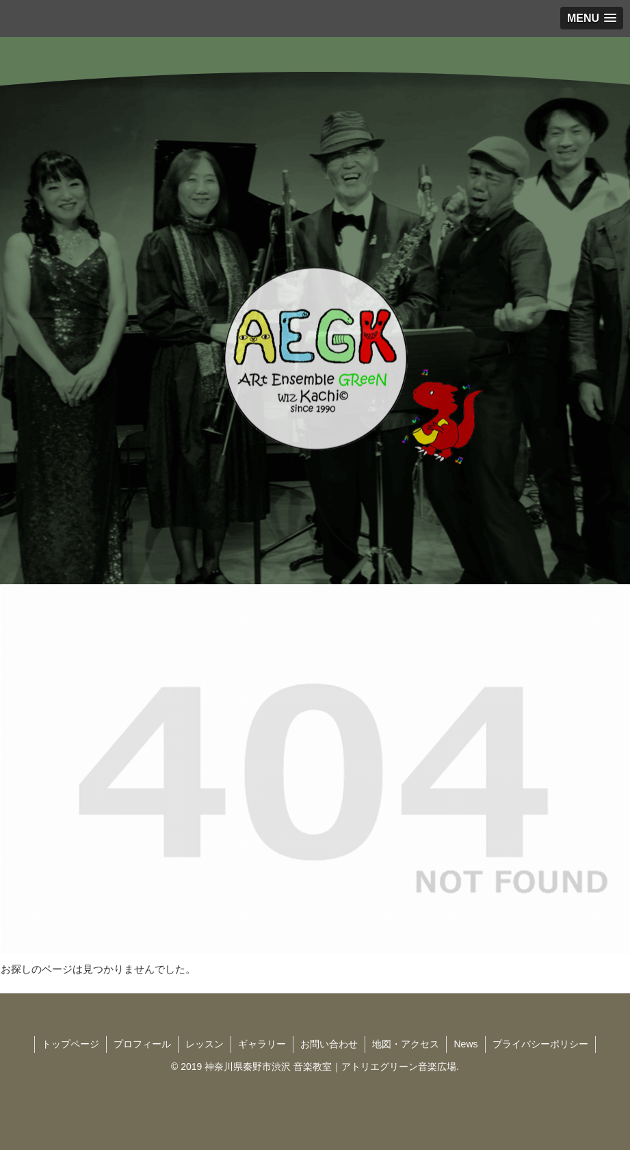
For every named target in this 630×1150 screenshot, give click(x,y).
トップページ (70, 1043)
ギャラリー (262, 1043)
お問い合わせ (329, 1043)
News (465, 1043)
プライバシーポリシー (540, 1043)
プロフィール (142, 1043)
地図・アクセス (405, 1043)
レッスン (204, 1043)
